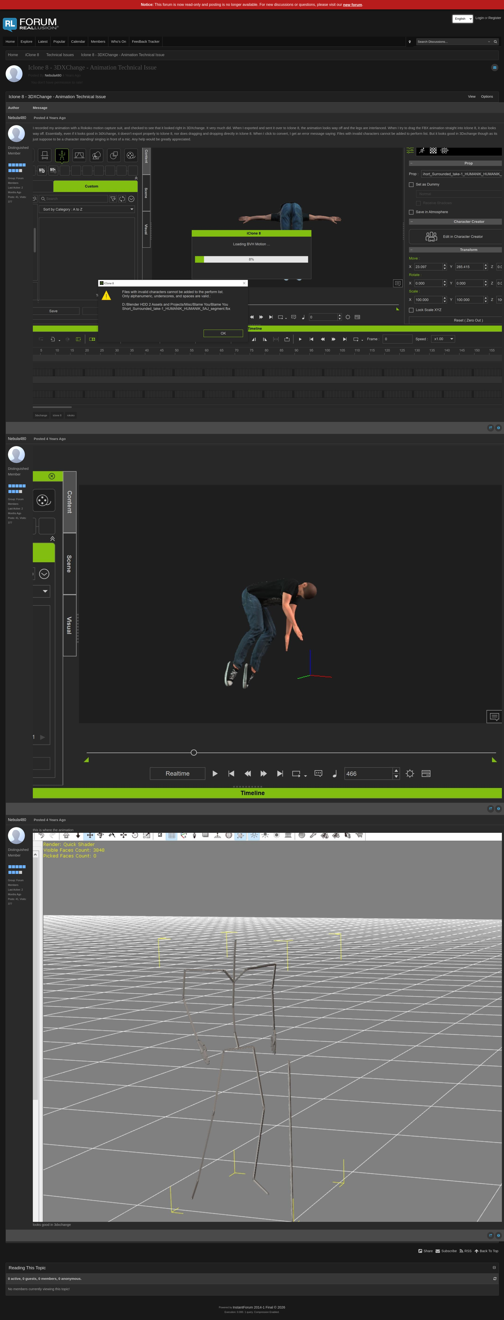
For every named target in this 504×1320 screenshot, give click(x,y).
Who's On (118, 41)
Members (98, 41)
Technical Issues (60, 55)
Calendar (78, 41)
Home (10, 41)
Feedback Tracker (145, 41)
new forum (352, 5)
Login (480, 18)
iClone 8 (32, 55)
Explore (26, 41)
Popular (59, 41)
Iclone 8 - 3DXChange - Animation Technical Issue (122, 55)
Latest (42, 41)
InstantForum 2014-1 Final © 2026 (259, 1307)
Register (494, 18)
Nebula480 (53, 75)
